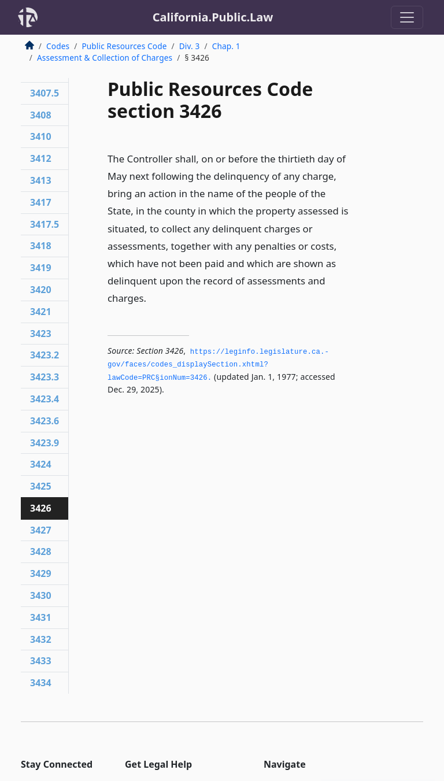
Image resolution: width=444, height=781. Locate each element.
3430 (40, 595)
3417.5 (44, 224)
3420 (40, 289)
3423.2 (44, 355)
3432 (40, 639)
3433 (40, 660)
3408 (40, 115)
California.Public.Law (213, 17)
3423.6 (44, 420)
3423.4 (44, 399)
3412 (40, 158)
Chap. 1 (226, 45)
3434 (40, 682)
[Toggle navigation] (407, 17)
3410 (40, 136)
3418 (40, 245)
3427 (40, 530)
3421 (40, 311)
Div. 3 (189, 45)
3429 (40, 573)
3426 (40, 508)
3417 (40, 202)
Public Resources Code (124, 45)
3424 (40, 464)
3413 (40, 180)
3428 (40, 551)
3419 (40, 267)
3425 (40, 486)
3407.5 (44, 93)
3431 (40, 617)
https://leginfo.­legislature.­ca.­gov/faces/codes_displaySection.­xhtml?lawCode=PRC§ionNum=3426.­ (218, 365)
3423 (40, 333)
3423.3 (44, 377)
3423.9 (44, 442)
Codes (57, 45)
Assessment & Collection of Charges (104, 57)
